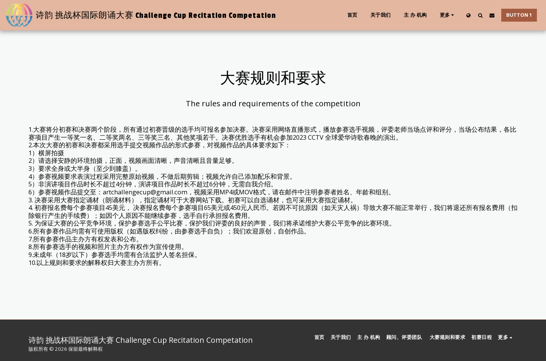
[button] (480, 15)
